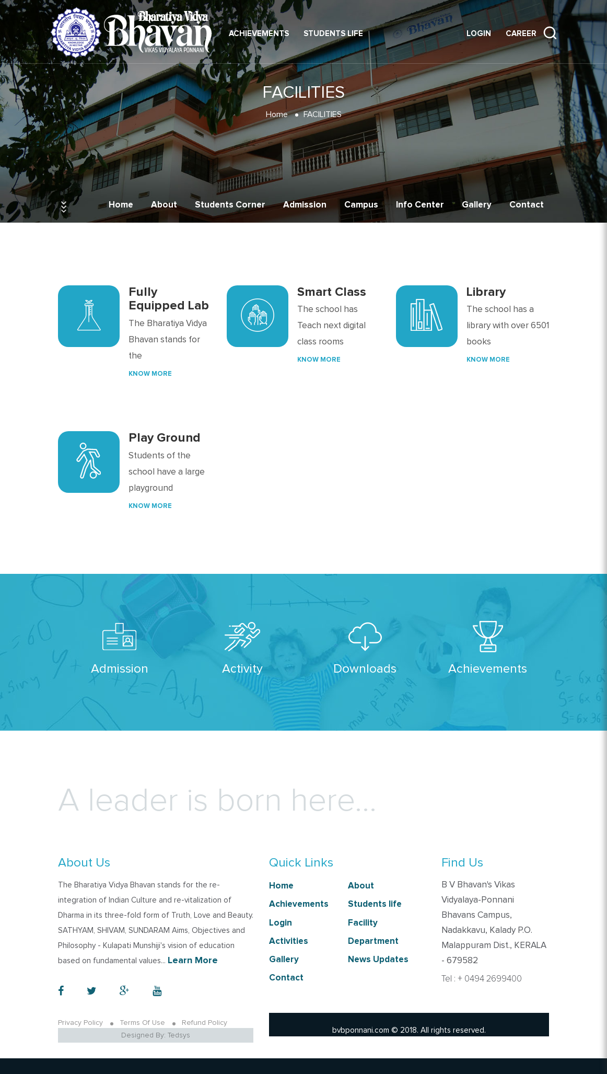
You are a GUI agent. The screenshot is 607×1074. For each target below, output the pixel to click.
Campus (361, 205)
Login (478, 34)
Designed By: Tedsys (155, 1035)
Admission (304, 205)
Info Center (420, 205)
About (164, 205)
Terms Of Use (142, 1022)
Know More (150, 374)
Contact (526, 205)
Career (521, 34)
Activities (288, 941)
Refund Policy (204, 1022)
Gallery (477, 205)
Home (121, 205)
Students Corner (230, 205)
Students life (333, 34)
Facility (363, 923)
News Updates (378, 959)
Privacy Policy (80, 1022)
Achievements (259, 34)
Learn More (193, 960)
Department (373, 941)
